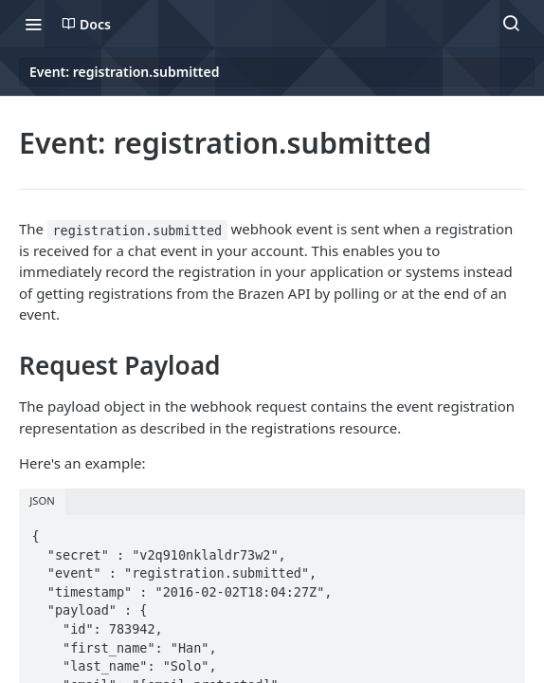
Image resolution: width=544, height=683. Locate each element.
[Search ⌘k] (511, 23)
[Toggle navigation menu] (33, 23)
